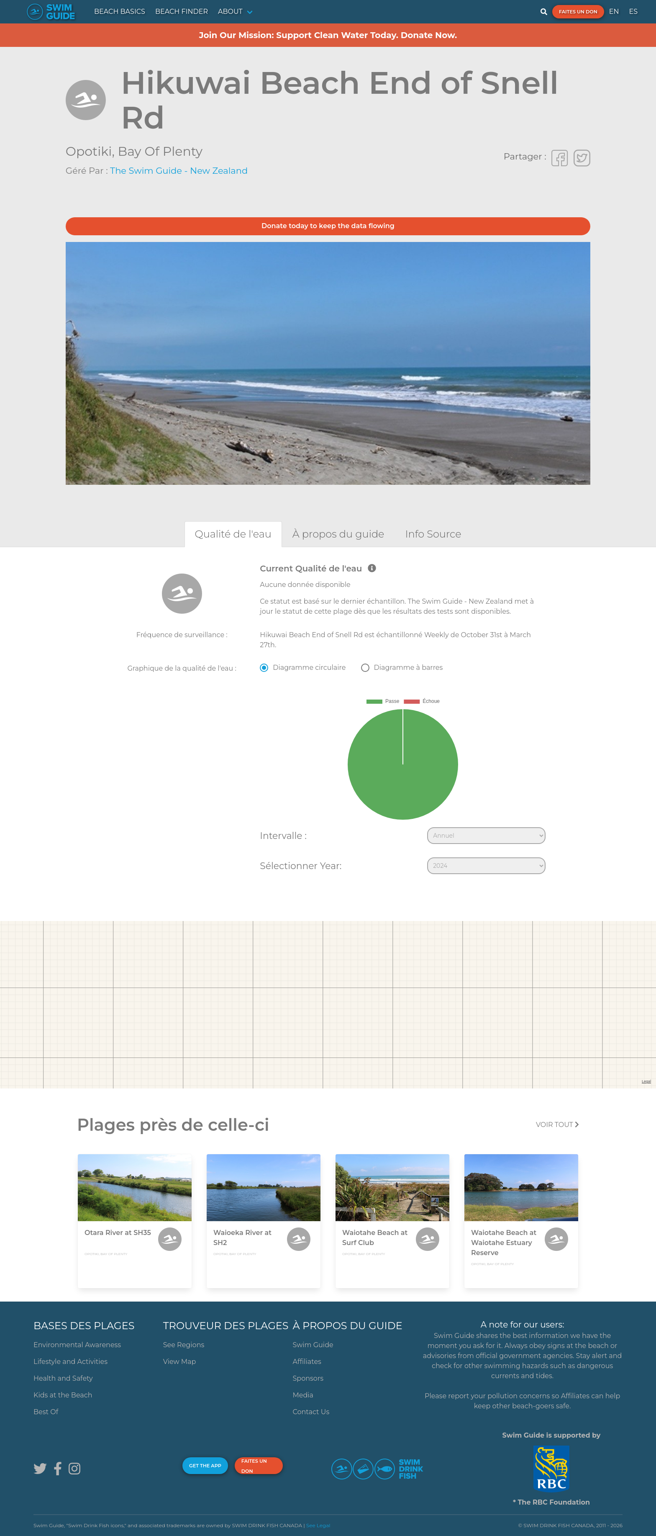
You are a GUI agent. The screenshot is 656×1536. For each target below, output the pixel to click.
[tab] (233, 534)
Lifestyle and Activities (70, 1362)
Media (303, 1395)
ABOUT (230, 11)
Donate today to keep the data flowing (328, 226)
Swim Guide (313, 1345)
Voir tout (557, 1125)
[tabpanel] (328, 721)
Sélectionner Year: (300, 865)
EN (614, 11)
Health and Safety (63, 1378)
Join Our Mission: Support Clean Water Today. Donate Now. (328, 35)
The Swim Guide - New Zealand (179, 170)
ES (633, 11)
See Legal (318, 1525)
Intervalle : (283, 835)
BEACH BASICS (119, 11)
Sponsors (308, 1378)
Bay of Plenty (160, 151)
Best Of (45, 1412)
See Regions (184, 1345)
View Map (179, 1362)
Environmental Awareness (77, 1345)
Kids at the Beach (62, 1395)
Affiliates (307, 1362)
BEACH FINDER (181, 11)
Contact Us (311, 1412)
